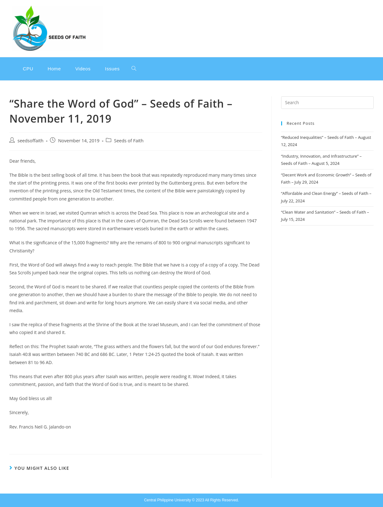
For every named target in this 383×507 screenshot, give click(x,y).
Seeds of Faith (128, 141)
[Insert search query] (327, 102)
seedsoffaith (30, 141)
